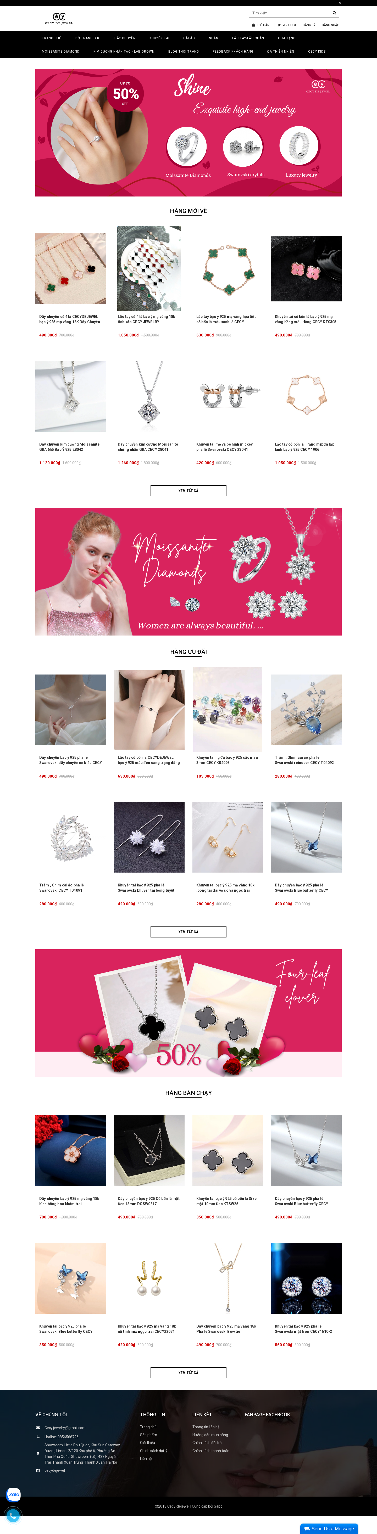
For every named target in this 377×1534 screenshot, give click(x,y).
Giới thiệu (147, 1460)
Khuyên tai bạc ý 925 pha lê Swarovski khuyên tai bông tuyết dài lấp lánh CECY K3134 (146, 902)
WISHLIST (287, 25)
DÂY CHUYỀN (125, 38)
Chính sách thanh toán (210, 1468)
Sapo (218, 1524)
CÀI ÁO (189, 38)
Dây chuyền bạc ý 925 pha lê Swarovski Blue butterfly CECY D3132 (301, 902)
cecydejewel (55, 1488)
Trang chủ (148, 1444)
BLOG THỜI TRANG (183, 51)
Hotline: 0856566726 (62, 1454)
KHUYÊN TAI (159, 38)
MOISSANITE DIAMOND (61, 51)
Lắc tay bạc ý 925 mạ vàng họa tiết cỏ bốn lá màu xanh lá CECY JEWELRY (226, 324)
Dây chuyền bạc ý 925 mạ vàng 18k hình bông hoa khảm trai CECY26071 (69, 1218)
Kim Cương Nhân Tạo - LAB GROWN (123, 51)
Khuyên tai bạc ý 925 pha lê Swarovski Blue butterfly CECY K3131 (65, 1349)
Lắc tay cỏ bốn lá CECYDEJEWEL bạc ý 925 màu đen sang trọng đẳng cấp (149, 771)
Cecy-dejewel (178, 1524)
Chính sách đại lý (153, 1468)
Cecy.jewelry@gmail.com (65, 1445)
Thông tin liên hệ (205, 1444)
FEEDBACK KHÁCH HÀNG (233, 51)
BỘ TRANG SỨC (88, 38)
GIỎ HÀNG (261, 25)
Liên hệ (146, 1476)
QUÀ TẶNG (287, 38)
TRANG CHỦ (52, 38)
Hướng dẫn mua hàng (210, 1453)
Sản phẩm (148, 1453)
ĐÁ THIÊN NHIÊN (280, 51)
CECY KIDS (317, 51)
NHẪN (213, 38)
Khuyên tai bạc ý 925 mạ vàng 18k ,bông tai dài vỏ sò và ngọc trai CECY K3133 (225, 902)
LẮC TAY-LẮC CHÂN (248, 38)
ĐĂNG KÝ (309, 25)
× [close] (340, 3)
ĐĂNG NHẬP (330, 25)
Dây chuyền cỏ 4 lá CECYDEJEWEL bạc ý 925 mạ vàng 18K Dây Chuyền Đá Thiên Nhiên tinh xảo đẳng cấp (69, 324)
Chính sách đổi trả (207, 1460)
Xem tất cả (188, 497)
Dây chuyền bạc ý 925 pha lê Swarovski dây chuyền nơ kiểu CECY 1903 (70, 771)
